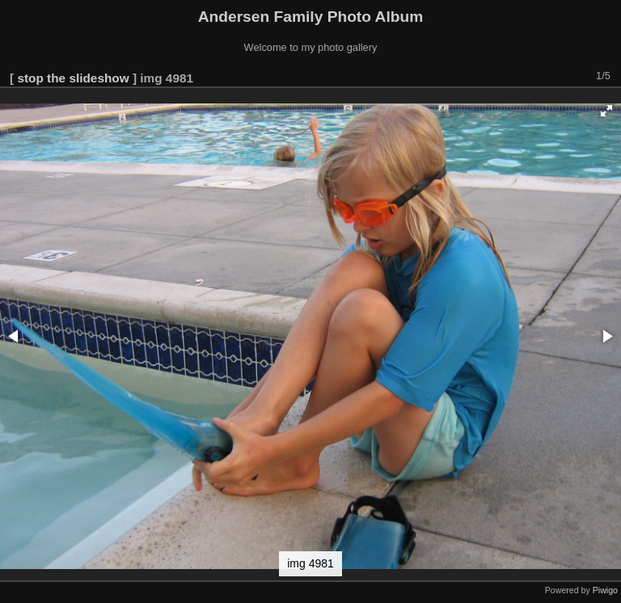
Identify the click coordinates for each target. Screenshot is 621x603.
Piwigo (605, 590)
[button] (606, 111)
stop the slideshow (73, 78)
